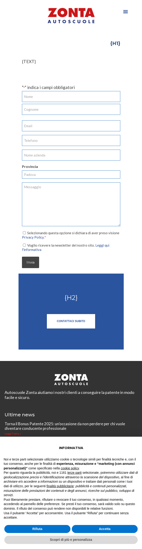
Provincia (30, 166)
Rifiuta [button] (37, 529)
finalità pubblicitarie (60, 486)
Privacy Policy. (33, 237)
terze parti (74, 472)
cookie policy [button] (70, 468)
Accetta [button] (104, 529)
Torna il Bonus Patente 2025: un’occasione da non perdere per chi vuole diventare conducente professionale (65, 426)
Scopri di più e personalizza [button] (71, 539)
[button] (125, 11)
